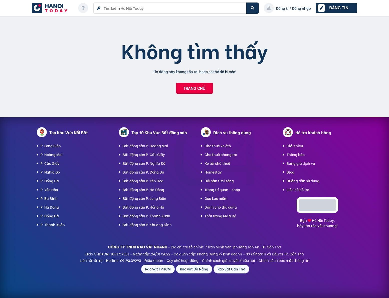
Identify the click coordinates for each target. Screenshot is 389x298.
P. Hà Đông (50, 207)
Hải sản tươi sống (219, 180)
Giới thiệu (295, 145)
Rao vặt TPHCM (158, 268)
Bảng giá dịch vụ (301, 163)
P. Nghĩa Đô (50, 172)
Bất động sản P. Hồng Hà (143, 207)
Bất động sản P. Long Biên (144, 198)
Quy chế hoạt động (183, 260)
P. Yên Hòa (49, 189)
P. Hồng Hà (50, 215)
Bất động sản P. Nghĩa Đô (144, 163)
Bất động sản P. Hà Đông (143, 189)
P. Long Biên (51, 145)
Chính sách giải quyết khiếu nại (228, 260)
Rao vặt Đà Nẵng (194, 268)
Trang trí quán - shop (222, 189)
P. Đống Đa (50, 180)
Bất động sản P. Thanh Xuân (146, 215)
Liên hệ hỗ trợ (298, 189)
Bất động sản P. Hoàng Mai (145, 145)
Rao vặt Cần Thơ (231, 268)
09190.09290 (130, 260)
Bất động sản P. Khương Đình (147, 224)
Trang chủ (194, 88)
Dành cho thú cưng (221, 207)
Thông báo (296, 154)
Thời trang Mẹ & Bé (220, 215)
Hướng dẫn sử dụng (303, 180)
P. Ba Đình (49, 198)
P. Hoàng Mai (52, 154)
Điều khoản (153, 260)
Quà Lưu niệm (216, 198)
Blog (290, 172)
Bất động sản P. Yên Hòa (143, 180)
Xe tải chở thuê (217, 163)
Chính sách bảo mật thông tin (284, 260)
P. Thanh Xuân (53, 224)
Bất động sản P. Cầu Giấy (144, 154)
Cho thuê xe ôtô (218, 145)
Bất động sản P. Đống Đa (143, 172)
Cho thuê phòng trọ (221, 154)
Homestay (213, 172)
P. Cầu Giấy (50, 163)
